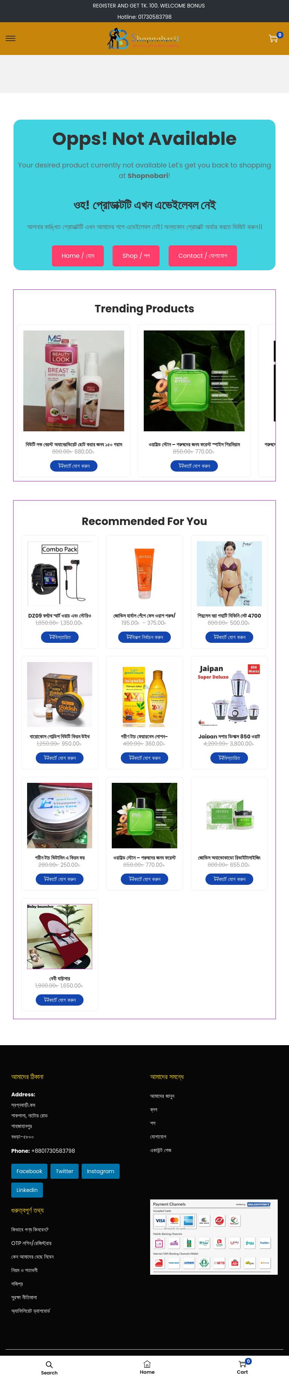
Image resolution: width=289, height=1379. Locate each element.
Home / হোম (78, 255)
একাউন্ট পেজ (160, 1150)
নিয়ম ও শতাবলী (24, 1270)
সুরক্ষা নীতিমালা (24, 1297)
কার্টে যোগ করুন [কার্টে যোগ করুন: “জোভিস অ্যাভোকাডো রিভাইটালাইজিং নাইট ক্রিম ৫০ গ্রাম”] (229, 879)
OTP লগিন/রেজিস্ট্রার (31, 1243)
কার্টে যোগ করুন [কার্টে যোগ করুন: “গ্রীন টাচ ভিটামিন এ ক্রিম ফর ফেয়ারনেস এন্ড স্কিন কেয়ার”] (59, 879)
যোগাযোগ (158, 1136)
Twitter (64, 1171)
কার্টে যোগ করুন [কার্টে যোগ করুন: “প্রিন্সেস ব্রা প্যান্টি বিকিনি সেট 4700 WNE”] (229, 637)
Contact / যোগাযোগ (202, 255)
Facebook (29, 1171)
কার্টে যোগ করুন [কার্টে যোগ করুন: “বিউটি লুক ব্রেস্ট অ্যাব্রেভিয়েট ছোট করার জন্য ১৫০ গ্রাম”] (74, 466)
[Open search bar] (49, 1364)
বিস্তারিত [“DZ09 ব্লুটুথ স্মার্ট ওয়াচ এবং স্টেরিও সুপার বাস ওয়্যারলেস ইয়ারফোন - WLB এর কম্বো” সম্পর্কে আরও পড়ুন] (60, 637)
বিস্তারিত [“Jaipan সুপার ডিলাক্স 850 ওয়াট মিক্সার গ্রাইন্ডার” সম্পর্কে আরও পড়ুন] (229, 758)
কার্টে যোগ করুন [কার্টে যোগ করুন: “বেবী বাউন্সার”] (59, 1000)
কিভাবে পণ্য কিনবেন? (30, 1229)
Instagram (100, 1171)
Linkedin (27, 1190)
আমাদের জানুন (162, 1096)
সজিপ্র (17, 1284)
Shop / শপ (136, 255)
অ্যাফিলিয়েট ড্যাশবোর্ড (30, 1311)
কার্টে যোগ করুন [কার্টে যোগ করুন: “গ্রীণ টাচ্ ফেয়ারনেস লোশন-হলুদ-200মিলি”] (144, 758)
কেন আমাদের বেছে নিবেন (32, 1256)
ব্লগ (153, 1109)
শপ (152, 1123)
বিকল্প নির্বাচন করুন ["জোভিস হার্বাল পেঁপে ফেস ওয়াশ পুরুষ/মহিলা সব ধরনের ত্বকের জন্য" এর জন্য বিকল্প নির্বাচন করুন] (144, 637)
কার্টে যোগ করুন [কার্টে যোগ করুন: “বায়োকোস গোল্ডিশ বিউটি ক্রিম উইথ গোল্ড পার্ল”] (59, 758)
